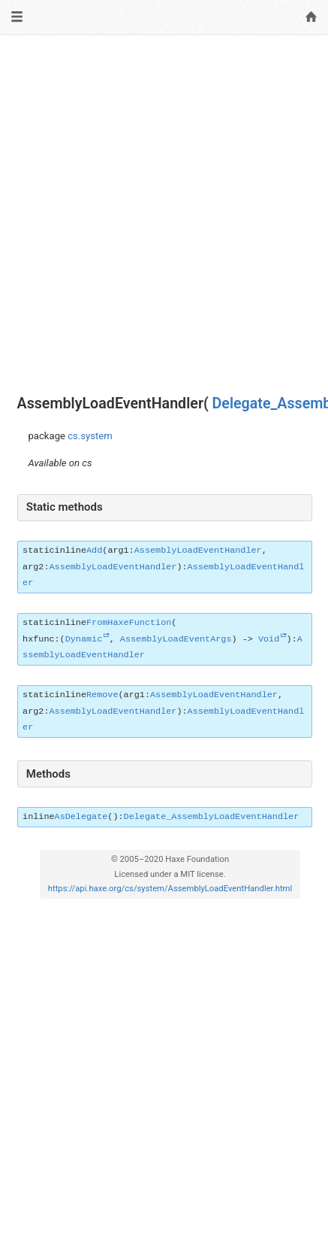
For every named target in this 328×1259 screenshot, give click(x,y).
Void (268, 639)
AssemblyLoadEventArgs (176, 639)
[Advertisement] (164, 214)
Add (94, 550)
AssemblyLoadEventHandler (198, 550)
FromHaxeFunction (128, 622)
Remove (102, 695)
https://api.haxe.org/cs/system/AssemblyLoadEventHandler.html (170, 888)
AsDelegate (81, 817)
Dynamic (84, 639)
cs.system (90, 435)
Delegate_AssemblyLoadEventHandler (211, 817)
